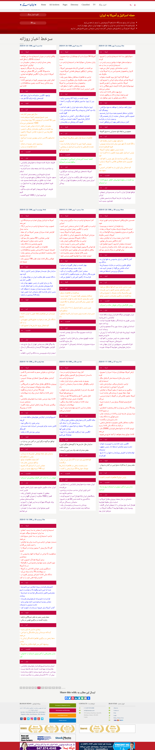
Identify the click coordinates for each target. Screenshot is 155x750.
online (27, 717)
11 (42, 690)
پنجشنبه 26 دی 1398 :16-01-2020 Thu (32, 522)
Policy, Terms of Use (119, 721)
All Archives (27, 13)
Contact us (116, 713)
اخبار (21, 711)
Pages (65, 5)
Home (21, 13)
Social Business (33, 717)
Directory (74, 5)
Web (39, 717)
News (37, 715)
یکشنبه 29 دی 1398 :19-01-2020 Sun (32, 364)
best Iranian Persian (30, 715)
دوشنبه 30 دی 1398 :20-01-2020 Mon (111, 212)
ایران (27, 161)
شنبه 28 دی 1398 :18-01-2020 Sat (70, 364)
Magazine (23, 717)
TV (94, 5)
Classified (86, 5)
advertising (41, 715)
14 (53, 690)
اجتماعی (36, 713)
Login (115, 718)
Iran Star (23, 715)
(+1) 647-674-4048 (89, 711)
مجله (37, 711)
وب (34, 711)
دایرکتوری (31, 711)
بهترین (39, 711)
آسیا (27, 112)
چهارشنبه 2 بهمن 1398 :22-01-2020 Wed (33, 212)
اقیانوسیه (28, 154)
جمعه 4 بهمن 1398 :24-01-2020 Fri (70, 48)
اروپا (27, 94)
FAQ (115, 716)
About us (116, 711)
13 (50, 690)
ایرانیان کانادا (26, 711)
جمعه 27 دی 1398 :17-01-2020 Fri (110, 364)
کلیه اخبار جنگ (33, 17)
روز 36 (33, 25)
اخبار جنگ (102, 5)
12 (46, 690)
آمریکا (27, 55)
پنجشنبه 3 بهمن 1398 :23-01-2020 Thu (111, 48)
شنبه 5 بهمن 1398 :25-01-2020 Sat (31, 48)
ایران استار (43, 711)
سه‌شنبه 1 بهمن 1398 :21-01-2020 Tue (71, 212)
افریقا (27, 106)
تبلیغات (32, 713)
